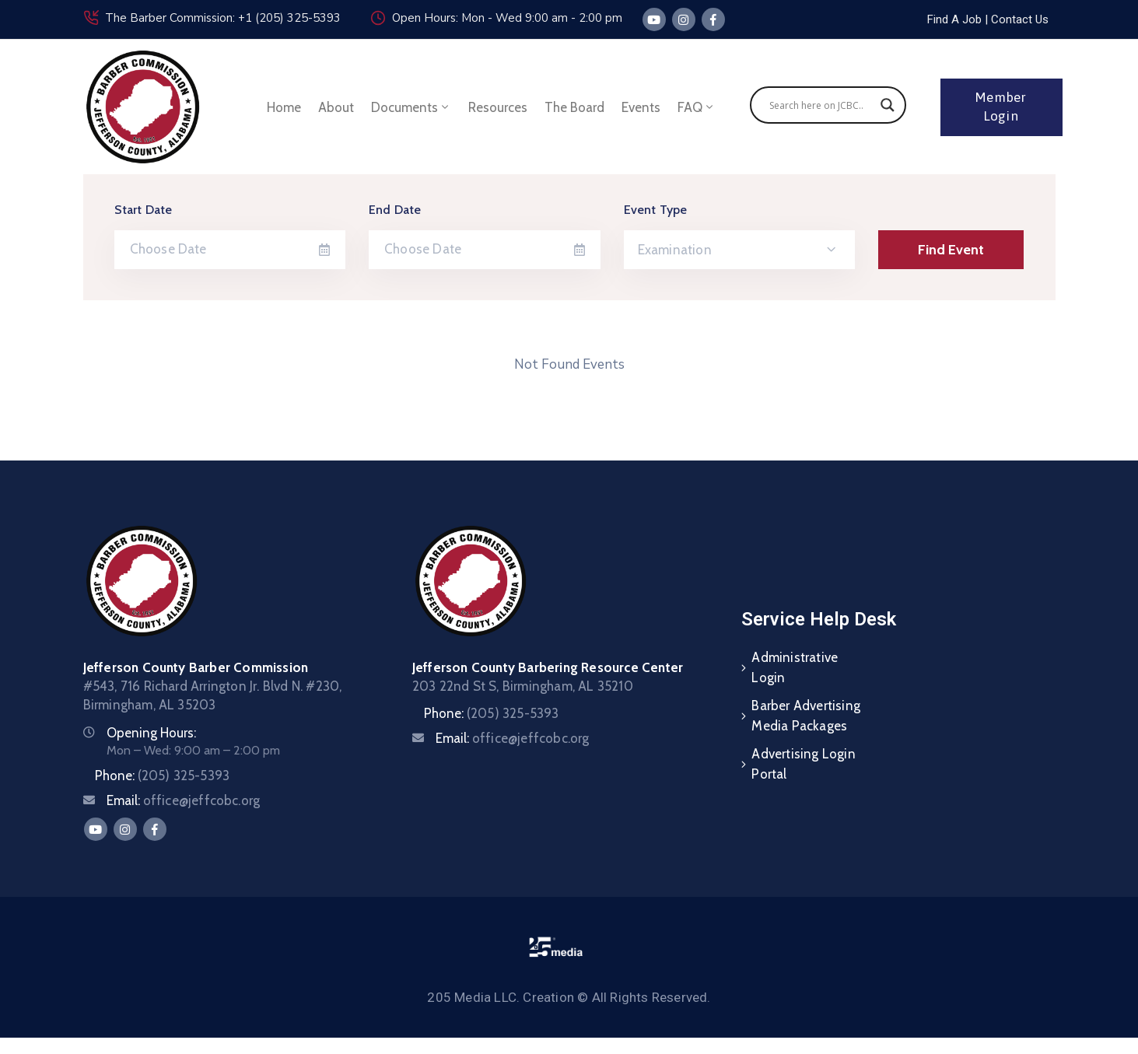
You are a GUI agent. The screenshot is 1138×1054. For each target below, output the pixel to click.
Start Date (143, 209)
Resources (497, 107)
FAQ (697, 107)
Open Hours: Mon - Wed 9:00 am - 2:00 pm (507, 18)
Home (284, 107)
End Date (395, 209)
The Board (574, 107)
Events (641, 107)
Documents (411, 107)
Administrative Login (794, 667)
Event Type (656, 209)
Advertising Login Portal (803, 764)
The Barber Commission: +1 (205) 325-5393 (223, 18)
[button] (986, 19)
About (336, 107)
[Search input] (821, 105)
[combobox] (740, 249)
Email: (184, 800)
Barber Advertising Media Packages (805, 716)
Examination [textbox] (675, 249)
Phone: (162, 775)
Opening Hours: (151, 733)
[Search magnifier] (887, 105)
